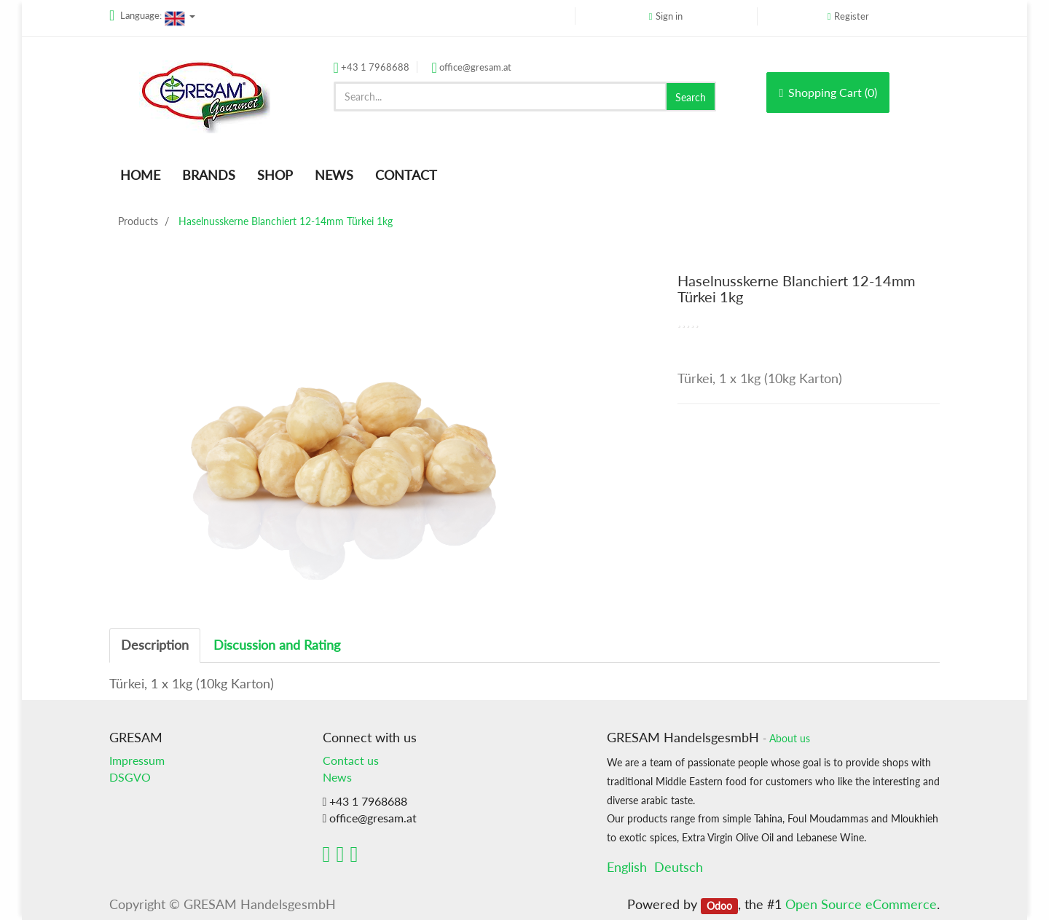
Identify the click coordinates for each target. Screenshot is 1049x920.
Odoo (719, 905)
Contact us (351, 760)
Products (138, 221)
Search (690, 97)
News (337, 777)
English (627, 867)
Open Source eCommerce (861, 904)
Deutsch (678, 867)
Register (851, 16)
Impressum (137, 760)
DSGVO (130, 777)
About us (789, 738)
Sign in (669, 16)
